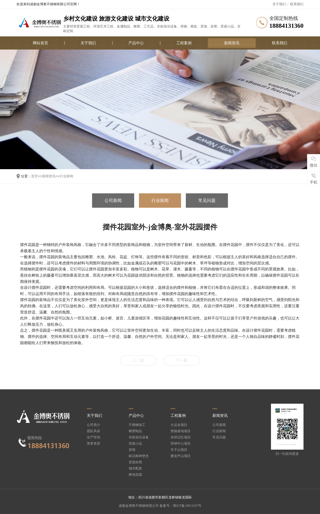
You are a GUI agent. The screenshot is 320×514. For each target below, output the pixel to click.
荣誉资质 (93, 443)
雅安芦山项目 (181, 456)
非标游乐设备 (139, 437)
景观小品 (135, 443)
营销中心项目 (181, 443)
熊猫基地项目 (181, 431)
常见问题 (206, 200)
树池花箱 (135, 474)
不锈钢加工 (137, 425)
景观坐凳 (135, 462)
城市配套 (135, 468)
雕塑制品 (135, 431)
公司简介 (93, 425)
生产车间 (93, 437)
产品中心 (136, 43)
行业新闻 (66, 176)
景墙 (132, 450)
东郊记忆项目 (181, 437)
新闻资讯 (231, 43)
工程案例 (184, 43)
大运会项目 (179, 425)
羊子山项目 (179, 450)
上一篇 (138, 360)
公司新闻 (113, 200)
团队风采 (93, 431)
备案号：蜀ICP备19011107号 (180, 506)
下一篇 (182, 360)
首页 (34, 176)
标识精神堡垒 (139, 456)
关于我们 (279, 4)
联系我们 (296, 4)
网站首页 (40, 43)
